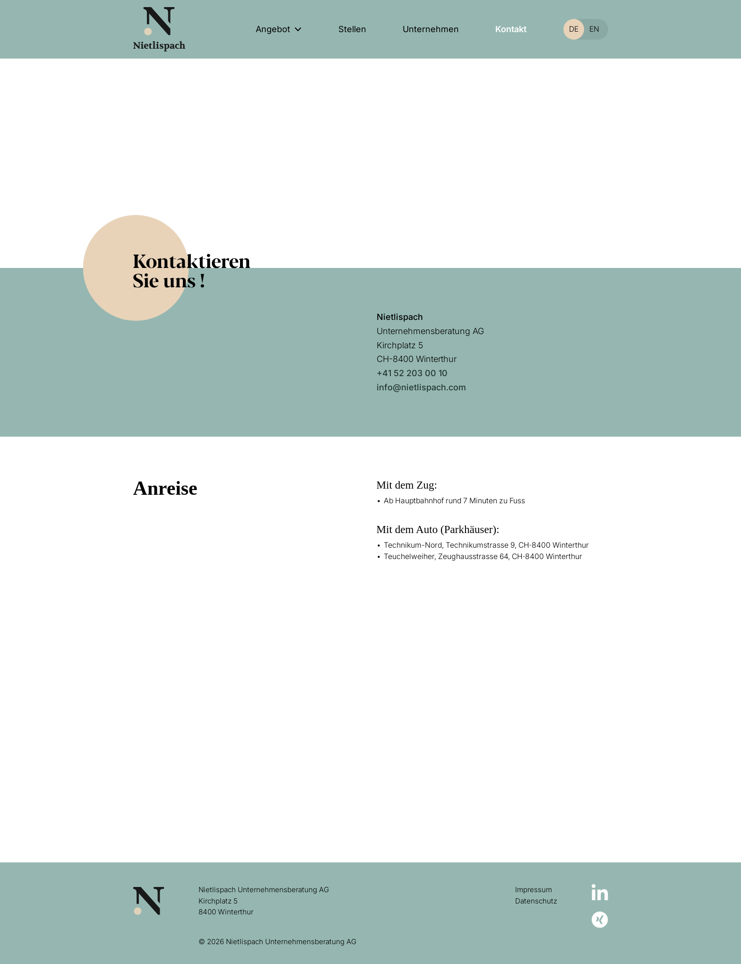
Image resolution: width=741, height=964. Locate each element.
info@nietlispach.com (421, 387)
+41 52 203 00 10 (412, 373)
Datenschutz (536, 900)
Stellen (352, 29)
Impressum (533, 889)
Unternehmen (431, 29)
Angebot (273, 29)
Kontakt (510, 29)
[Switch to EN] (591, 29)
